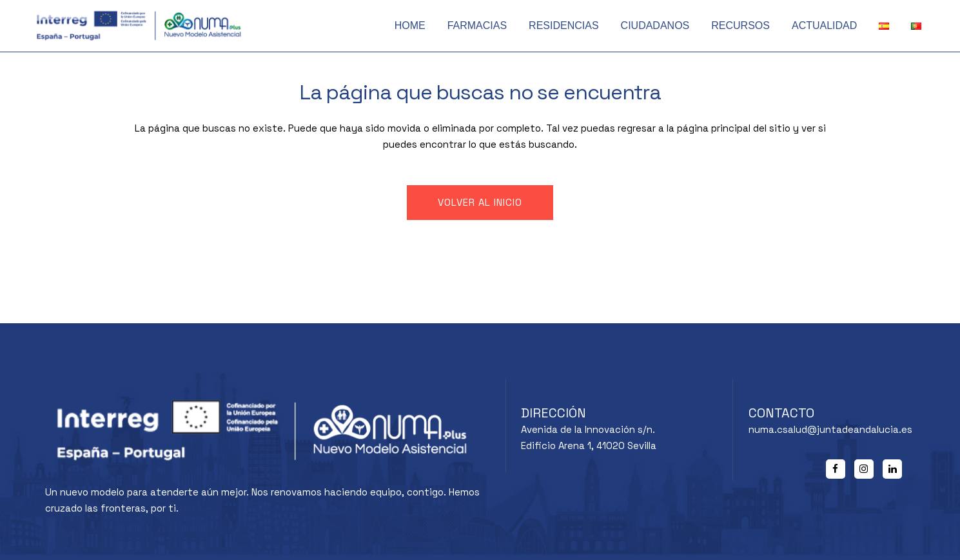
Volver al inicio (480, 202)
